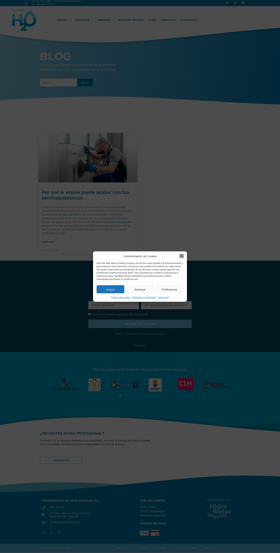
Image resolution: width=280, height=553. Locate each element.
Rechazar (140, 289)
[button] (181, 256)
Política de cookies (120, 297)
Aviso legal (163, 297)
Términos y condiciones (144, 297)
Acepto (110, 289)
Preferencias (169, 289)
